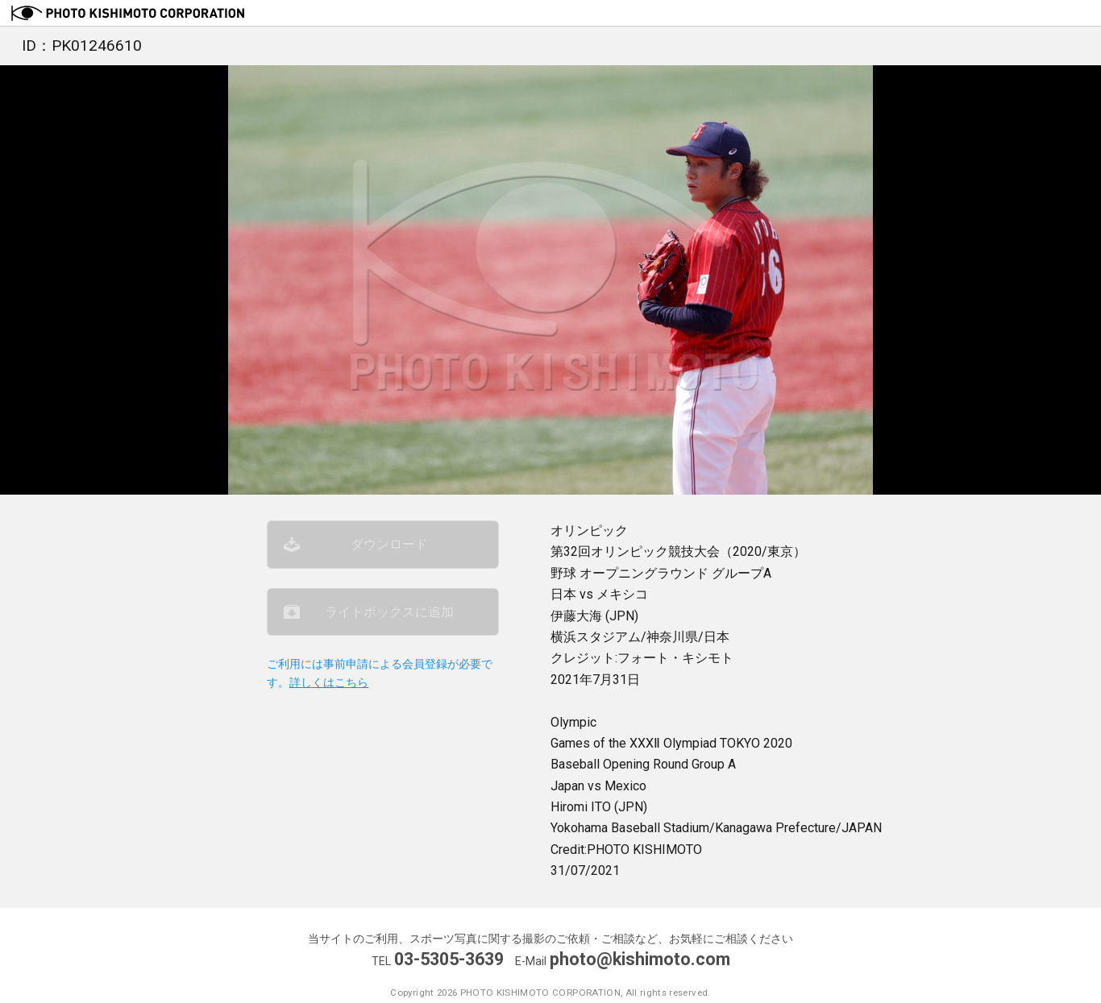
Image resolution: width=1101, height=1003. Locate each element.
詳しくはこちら (328, 683)
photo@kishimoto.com (640, 959)
